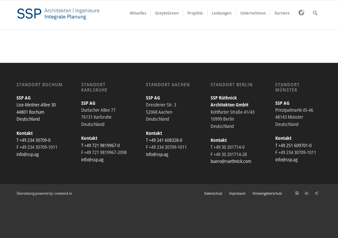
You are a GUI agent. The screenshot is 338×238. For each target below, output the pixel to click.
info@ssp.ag (28, 154)
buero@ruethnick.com (231, 161)
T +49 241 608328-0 (164, 140)
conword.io (63, 193)
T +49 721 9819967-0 (100, 145)
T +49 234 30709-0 (34, 140)
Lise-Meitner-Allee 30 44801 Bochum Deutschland (36, 111)
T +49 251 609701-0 (293, 145)
